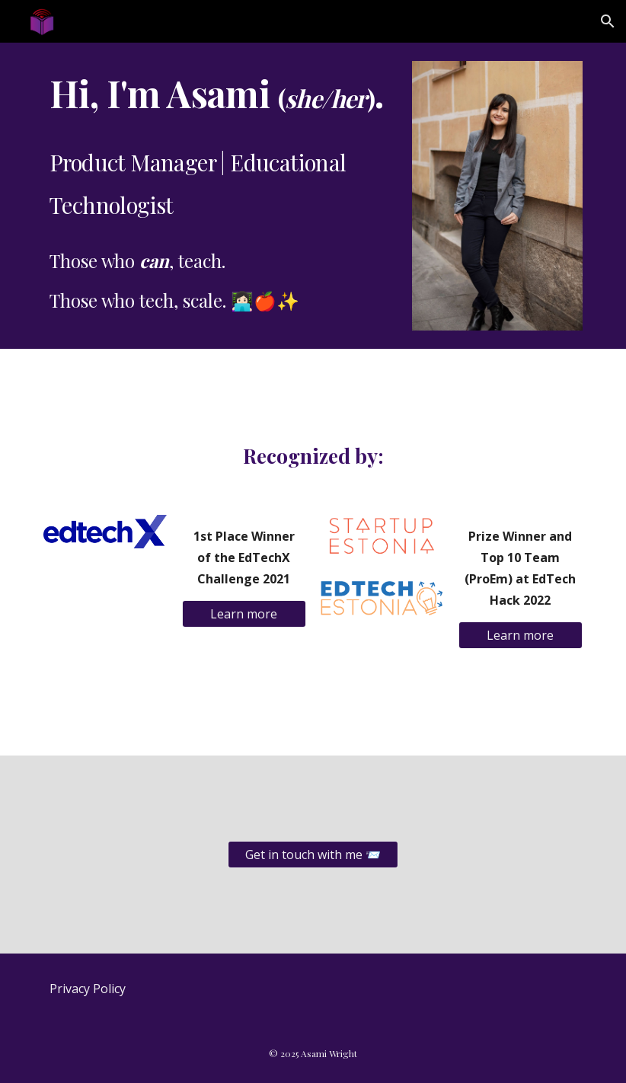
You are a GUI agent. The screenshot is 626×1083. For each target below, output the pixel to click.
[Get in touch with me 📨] (313, 854)
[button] (607, 21)
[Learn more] (244, 613)
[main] (220, 191)
